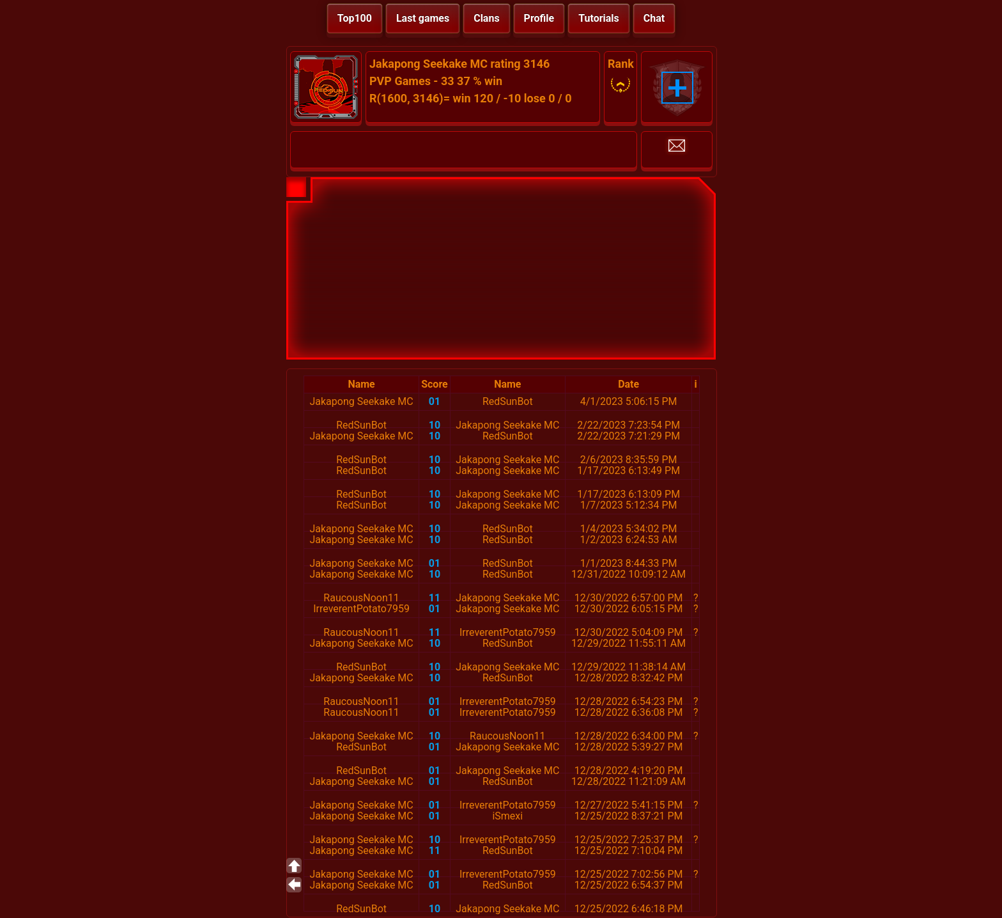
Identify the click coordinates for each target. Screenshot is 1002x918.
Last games (422, 18)
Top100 (354, 18)
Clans (486, 18)
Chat (654, 18)
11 (434, 598)
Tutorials (598, 18)
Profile (539, 18)
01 (434, 401)
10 (434, 425)
